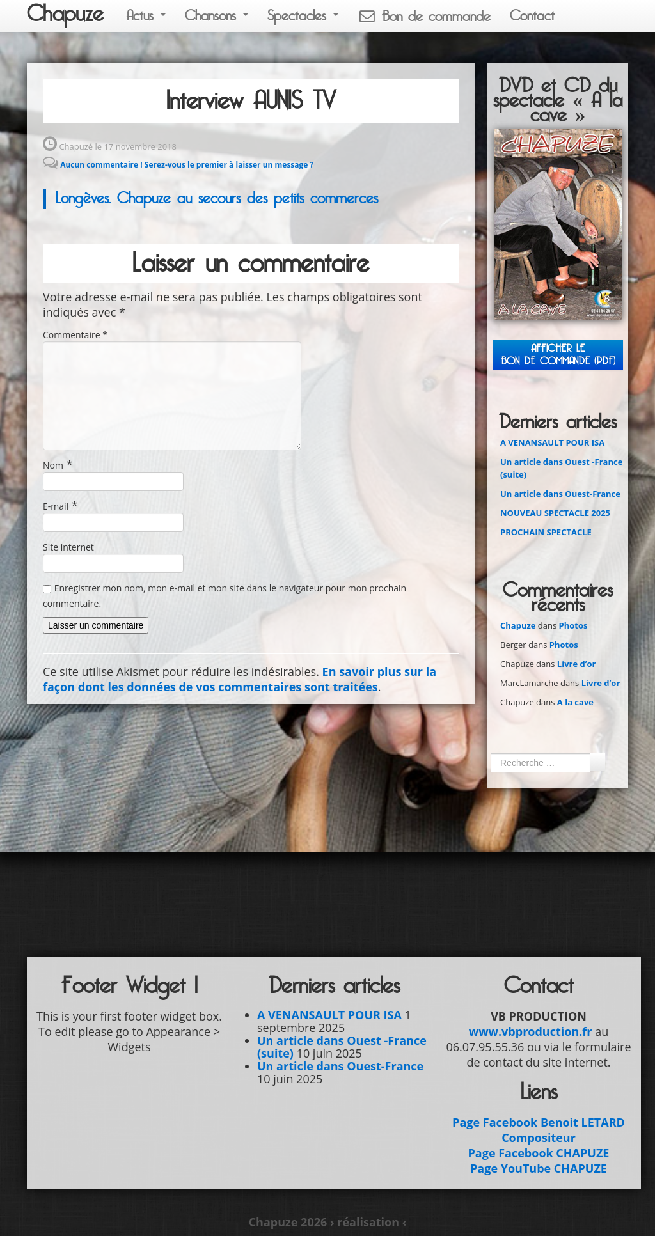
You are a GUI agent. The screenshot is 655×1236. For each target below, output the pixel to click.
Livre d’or (576, 663)
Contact (532, 15)
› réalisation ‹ (368, 1222)
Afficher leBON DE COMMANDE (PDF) (558, 354)
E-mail (55, 506)
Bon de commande (424, 16)
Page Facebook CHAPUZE (539, 1153)
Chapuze (65, 14)
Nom (53, 465)
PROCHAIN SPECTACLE (546, 532)
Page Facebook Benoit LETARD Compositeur (538, 1130)
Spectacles (302, 15)
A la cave (575, 702)
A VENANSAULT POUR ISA (552, 442)
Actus (146, 15)
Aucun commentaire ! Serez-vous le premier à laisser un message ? (186, 164)
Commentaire (75, 335)
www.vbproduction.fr (530, 1031)
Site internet (68, 547)
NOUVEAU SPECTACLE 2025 (555, 513)
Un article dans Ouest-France (560, 493)
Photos (573, 625)
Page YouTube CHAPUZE (538, 1168)
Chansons (216, 15)
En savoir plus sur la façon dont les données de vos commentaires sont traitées (239, 679)
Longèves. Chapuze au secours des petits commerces (217, 198)
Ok (597, 762)
